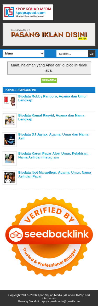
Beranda (49, 80)
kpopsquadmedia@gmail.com (61, 301)
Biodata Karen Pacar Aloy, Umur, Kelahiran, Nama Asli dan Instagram (53, 155)
